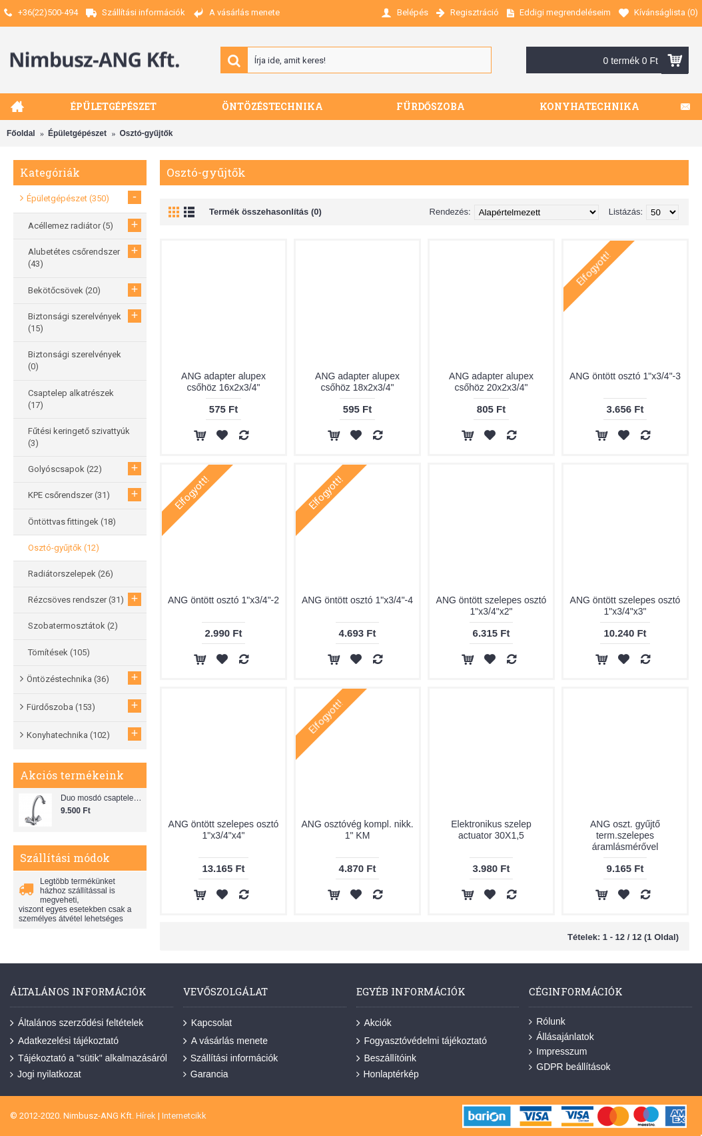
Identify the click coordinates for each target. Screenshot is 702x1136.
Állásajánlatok (561, 1037)
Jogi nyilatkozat (45, 1074)
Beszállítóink (386, 1059)
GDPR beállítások (569, 1067)
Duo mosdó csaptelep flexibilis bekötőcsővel (102, 798)
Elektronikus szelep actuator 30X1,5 (491, 830)
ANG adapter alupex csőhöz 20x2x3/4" (491, 382)
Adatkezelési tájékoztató (64, 1041)
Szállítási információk (230, 1059)
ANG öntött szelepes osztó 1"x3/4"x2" (491, 606)
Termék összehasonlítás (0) (265, 212)
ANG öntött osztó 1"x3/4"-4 (357, 600)
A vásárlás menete (225, 1041)
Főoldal (21, 133)
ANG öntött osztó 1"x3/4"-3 (625, 376)
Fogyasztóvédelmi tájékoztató (421, 1041)
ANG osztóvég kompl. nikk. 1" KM (357, 830)
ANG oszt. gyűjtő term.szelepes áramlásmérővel (625, 835)
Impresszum (558, 1051)
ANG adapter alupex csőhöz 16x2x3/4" (223, 382)
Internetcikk (184, 1116)
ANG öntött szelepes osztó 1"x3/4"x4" (224, 830)
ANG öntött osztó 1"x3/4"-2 (223, 600)
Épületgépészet (77, 133)
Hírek (146, 1116)
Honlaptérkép (387, 1074)
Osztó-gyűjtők (146, 133)
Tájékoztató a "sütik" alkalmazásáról (88, 1059)
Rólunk (547, 1021)
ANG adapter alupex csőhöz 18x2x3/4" (357, 382)
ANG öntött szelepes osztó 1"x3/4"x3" (625, 606)
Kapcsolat (207, 1023)
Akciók (374, 1023)
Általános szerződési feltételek (76, 1023)
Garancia (205, 1074)
